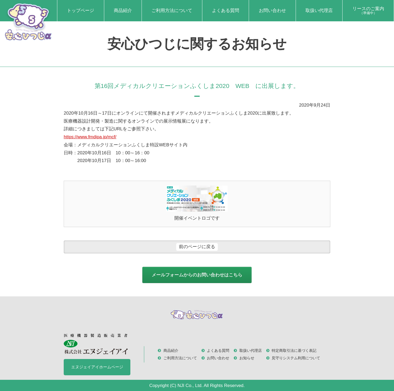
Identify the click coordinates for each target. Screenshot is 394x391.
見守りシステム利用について (296, 358)
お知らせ (246, 358)
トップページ (80, 10)
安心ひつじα (29, 21)
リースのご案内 (368, 10)
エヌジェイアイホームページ (97, 367)
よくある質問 (225, 10)
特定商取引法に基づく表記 (294, 351)
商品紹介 (123, 10)
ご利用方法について (171, 10)
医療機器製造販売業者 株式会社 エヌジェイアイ (96, 343)
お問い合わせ (272, 10)
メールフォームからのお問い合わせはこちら (197, 274)
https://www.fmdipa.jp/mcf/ (90, 136)
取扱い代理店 (319, 10)
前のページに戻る (197, 246)
